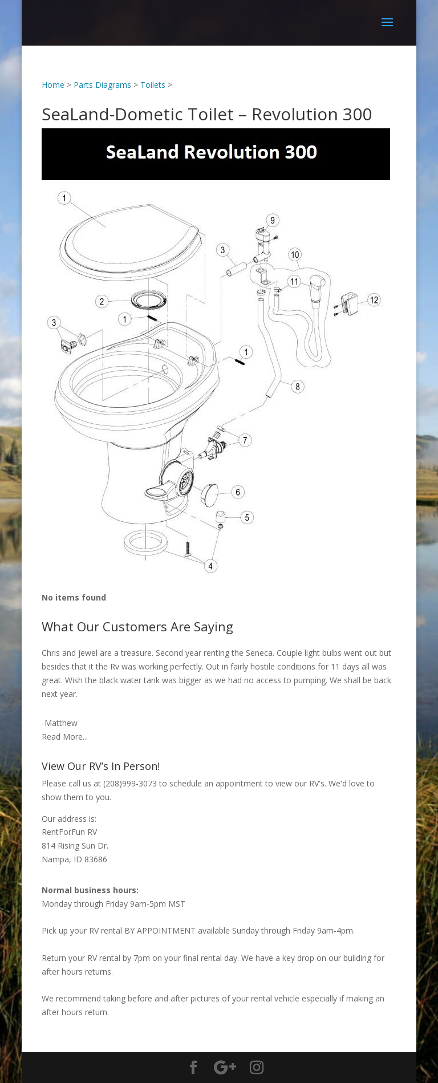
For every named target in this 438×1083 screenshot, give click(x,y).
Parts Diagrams (102, 84)
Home (53, 84)
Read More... (65, 736)
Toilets (152, 84)
